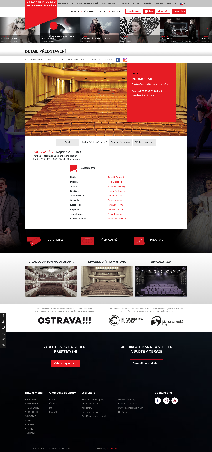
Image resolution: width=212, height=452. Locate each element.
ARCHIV (29, 429)
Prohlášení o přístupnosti (94, 416)
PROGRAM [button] (63, 3)
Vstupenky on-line (65, 363)
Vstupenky (179, 11)
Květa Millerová (115, 205)
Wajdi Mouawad (126, 41)
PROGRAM (30, 60)
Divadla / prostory (126, 399)
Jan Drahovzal (115, 196)
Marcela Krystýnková (118, 218)
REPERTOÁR (44, 60)
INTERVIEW (166, 39)
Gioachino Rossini (47, 41)
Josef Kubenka (115, 200)
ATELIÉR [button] (148, 3)
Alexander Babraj (116, 186)
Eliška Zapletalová (117, 191)
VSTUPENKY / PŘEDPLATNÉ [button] (85, 3)
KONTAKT (30, 433)
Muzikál (53, 412)
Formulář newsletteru (146, 363)
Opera (52, 399)
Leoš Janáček (86, 41)
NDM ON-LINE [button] (108, 3)
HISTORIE (107, 60)
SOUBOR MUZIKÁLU (76, 60)
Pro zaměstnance (90, 412)
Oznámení (123, 412)
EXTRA (28, 420)
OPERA (75, 12)
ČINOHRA (89, 12)
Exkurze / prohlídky (127, 404)
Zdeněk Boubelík (116, 177)
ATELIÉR (29, 424)
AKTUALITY (94, 60)
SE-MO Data (112, 449)
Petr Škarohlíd (115, 182)
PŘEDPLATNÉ (108, 239)
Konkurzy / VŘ (88, 408)
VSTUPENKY (55, 239)
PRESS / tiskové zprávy (93, 399)
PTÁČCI (124, 39)
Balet (51, 408)
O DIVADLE (30, 416)
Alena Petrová (115, 214)
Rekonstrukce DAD (91, 404)
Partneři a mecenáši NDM (130, 408)
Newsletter (133, 11)
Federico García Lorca (9, 41)
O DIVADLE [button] (124, 3)
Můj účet (163, 11)
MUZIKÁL (117, 12)
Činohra (53, 404)
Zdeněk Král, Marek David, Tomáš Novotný (176, 41)
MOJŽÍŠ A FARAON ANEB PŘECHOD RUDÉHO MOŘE (57, 37)
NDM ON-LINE (32, 412)
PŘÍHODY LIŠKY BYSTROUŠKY (95, 39)
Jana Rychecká (115, 209)
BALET (103, 12)
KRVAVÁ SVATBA (9, 39)
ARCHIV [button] (159, 3)
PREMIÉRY (59, 60)
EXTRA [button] (136, 3)
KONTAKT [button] (171, 3)
